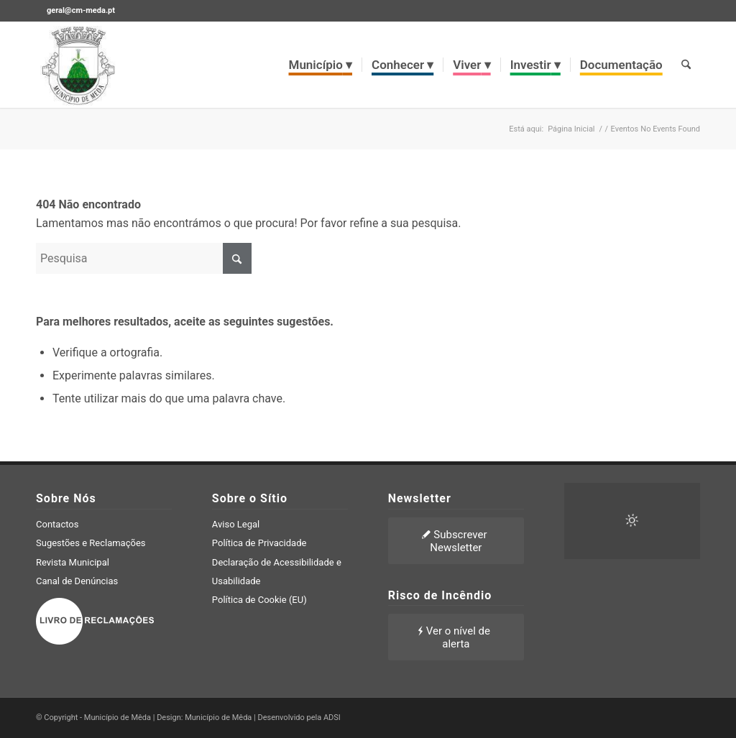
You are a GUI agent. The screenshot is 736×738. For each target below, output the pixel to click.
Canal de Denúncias (77, 581)
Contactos (57, 524)
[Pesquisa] (686, 65)
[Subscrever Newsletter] (456, 540)
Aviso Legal (235, 524)
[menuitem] (321, 65)
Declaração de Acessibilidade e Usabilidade (276, 571)
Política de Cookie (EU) (259, 599)
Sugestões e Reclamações (91, 543)
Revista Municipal (72, 562)
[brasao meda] (78, 65)
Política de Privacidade (259, 543)
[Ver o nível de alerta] (456, 637)
